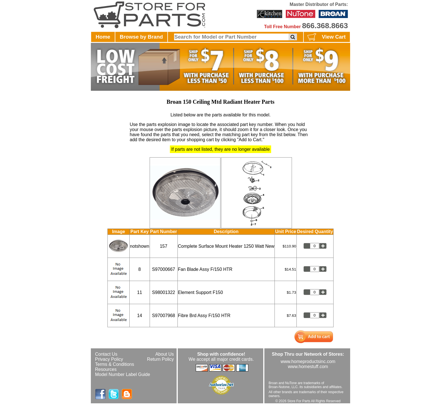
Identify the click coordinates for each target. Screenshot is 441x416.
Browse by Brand (141, 37)
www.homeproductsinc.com (308, 361)
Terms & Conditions (114, 364)
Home (103, 37)
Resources (105, 369)
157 (163, 246)
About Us (164, 354)
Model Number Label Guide (122, 374)
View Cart (326, 37)
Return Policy (160, 359)
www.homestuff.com (308, 366)
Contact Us (106, 354)
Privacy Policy (109, 359)
